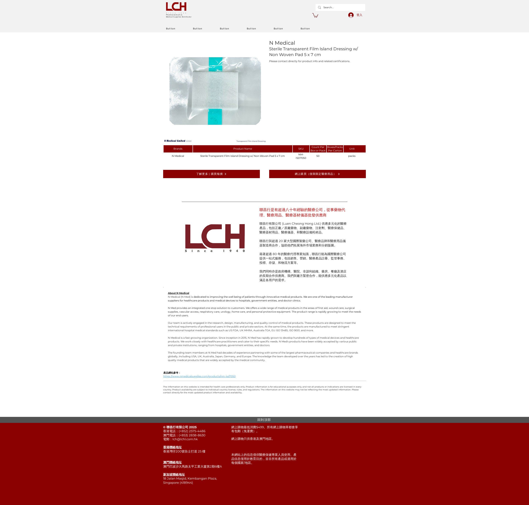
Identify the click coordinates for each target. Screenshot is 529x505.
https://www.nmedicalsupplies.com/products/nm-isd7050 (199, 376)
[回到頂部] (264, 420)
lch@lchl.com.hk (185, 439)
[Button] (179, 28)
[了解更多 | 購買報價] (211, 174)
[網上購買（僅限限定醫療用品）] (317, 174)
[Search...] (340, 7)
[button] (315, 15)
